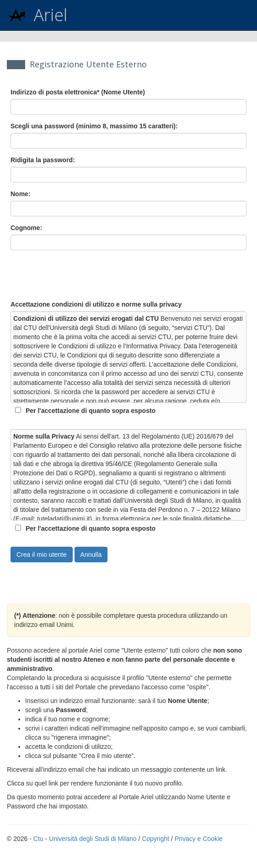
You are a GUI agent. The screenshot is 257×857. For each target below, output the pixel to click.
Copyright (155, 838)
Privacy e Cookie (199, 838)
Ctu (38, 838)
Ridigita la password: (43, 160)
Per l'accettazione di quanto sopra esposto (90, 410)
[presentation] (80, 275)
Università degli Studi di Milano (92, 838)
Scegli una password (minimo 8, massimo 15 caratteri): (94, 126)
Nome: (21, 194)
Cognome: (26, 227)
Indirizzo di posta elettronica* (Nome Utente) (78, 92)
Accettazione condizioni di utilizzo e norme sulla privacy (96, 304)
